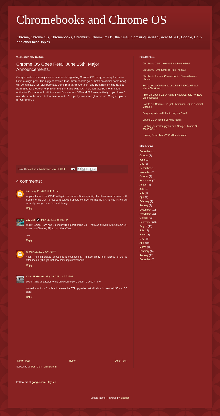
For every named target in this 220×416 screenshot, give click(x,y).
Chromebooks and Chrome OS (91, 19)
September (146, 180)
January (144, 205)
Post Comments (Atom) (44, 366)
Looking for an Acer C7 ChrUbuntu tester (165, 135)
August (143, 184)
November (145, 172)
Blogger (124, 397)
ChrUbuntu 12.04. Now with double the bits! (166, 63)
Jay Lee (30, 219)
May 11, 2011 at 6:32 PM (42, 251)
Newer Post (23, 360)
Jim (28, 191)
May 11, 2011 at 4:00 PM (45, 191)
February (144, 201)
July (142, 189)
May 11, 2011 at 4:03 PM (54, 219)
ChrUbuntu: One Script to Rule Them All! (165, 69)
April (142, 197)
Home (72, 360)
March (143, 247)
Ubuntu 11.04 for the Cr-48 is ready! (162, 119)
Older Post (120, 360)
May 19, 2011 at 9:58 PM (59, 276)
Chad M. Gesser (35, 276)
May (142, 163)
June (142, 159)
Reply (29, 208)
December (145, 151)
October (144, 155)
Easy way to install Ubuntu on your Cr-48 (165, 113)
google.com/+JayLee (44, 382)
